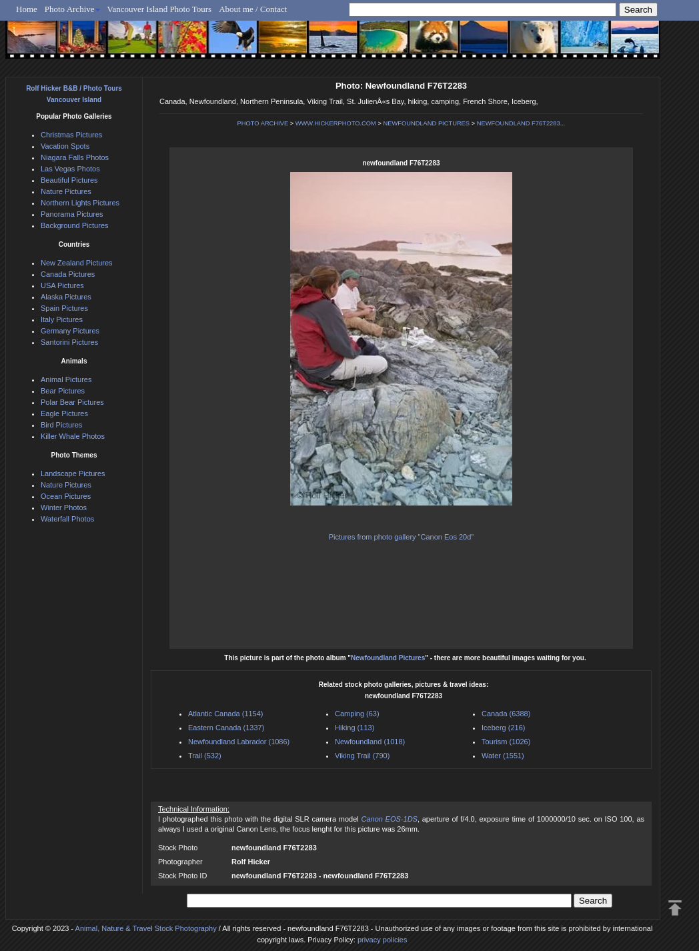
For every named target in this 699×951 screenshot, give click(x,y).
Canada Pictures (68, 274)
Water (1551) (503, 756)
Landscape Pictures (73, 473)
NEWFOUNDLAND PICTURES (427, 123)
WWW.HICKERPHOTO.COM (335, 123)
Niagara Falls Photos (75, 157)
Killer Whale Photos (73, 436)
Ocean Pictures (66, 496)
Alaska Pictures (66, 297)
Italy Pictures (62, 319)
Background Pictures (75, 225)
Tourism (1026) (506, 742)
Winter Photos (64, 508)
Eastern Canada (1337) (226, 728)
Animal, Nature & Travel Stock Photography (146, 928)
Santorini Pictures (69, 342)
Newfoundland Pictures (388, 658)
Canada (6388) (506, 714)
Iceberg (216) (503, 728)
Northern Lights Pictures (80, 203)
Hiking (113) (354, 728)
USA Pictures (62, 285)
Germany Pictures (70, 331)
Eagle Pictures (64, 413)
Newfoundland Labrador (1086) (238, 742)
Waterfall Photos (67, 519)
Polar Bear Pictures (72, 402)
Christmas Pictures (71, 135)
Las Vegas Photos (70, 169)
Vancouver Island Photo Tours (159, 9)
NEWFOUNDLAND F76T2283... (521, 123)
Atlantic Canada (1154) (225, 714)
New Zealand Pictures (77, 263)
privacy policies (383, 940)
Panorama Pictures (72, 214)
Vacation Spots (65, 146)
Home (26, 9)
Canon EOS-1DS (389, 819)
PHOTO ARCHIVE (263, 123)
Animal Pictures (66, 379)
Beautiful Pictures (69, 180)
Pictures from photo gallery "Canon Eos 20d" (401, 537)
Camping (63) (357, 714)
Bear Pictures (63, 391)
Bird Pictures (61, 425)
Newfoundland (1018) (370, 742)
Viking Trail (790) (362, 756)
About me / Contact (253, 9)
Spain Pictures (64, 308)
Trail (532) (204, 756)
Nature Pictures (66, 191)
